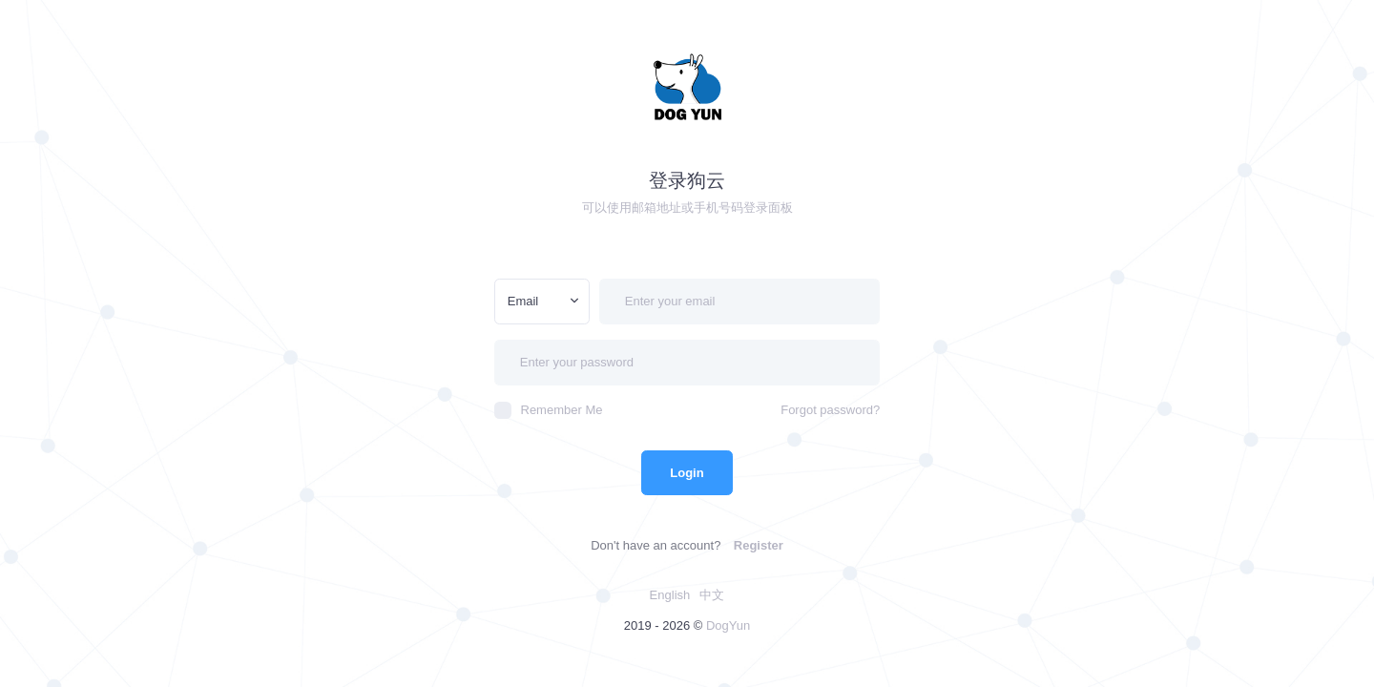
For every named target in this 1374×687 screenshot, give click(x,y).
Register (758, 545)
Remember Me (548, 410)
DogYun (728, 625)
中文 (711, 595)
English (670, 595)
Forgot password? (830, 410)
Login (686, 473)
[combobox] (542, 301)
